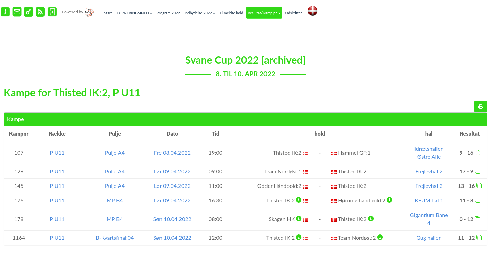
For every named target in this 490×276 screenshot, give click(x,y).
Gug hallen (429, 237)
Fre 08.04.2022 (172, 152)
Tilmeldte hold (231, 13)
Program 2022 (168, 13)
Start (108, 13)
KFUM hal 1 (428, 200)
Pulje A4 (115, 152)
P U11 (57, 152)
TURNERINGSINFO (134, 13)
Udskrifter (293, 13)
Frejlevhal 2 (428, 171)
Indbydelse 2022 (200, 13)
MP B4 (115, 200)
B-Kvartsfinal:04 (114, 237)
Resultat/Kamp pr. (264, 13)
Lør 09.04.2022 (172, 171)
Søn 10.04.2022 (172, 219)
